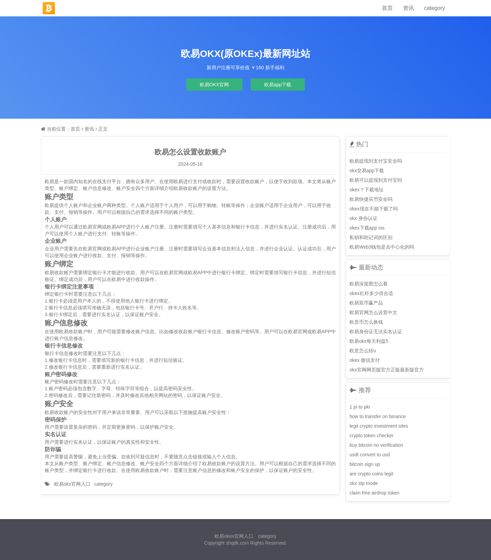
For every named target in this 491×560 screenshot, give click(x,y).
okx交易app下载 (366, 170)
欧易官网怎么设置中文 (373, 312)
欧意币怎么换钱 (366, 322)
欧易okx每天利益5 (368, 341)
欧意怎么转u (362, 350)
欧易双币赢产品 (366, 303)
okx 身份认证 (363, 218)
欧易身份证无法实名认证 (375, 331)
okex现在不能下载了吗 (373, 208)
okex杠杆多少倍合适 (371, 293)
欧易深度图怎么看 (368, 283)
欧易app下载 (277, 84)
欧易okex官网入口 (233, 536)
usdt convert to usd (369, 454)
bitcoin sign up (364, 464)
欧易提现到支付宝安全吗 (375, 161)
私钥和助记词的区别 (370, 237)
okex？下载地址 (366, 189)
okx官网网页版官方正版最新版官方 (386, 369)
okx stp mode (363, 483)
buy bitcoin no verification (376, 445)
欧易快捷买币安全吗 (370, 199)
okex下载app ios (367, 228)
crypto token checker (371, 435)
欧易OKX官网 (214, 84)
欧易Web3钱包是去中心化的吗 (381, 247)
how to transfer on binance (377, 416)
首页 (387, 8)
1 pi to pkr (359, 407)
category (434, 8)
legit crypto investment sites (378, 426)
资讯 (408, 8)
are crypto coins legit (371, 473)
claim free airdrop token (374, 493)
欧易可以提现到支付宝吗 (375, 180)
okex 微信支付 (364, 360)
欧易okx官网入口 (72, 484)
